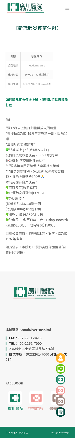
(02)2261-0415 (30, 338)
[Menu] (67, 8)
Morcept (65, 432)
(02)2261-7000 (30, 343)
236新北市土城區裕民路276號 (31, 348)
